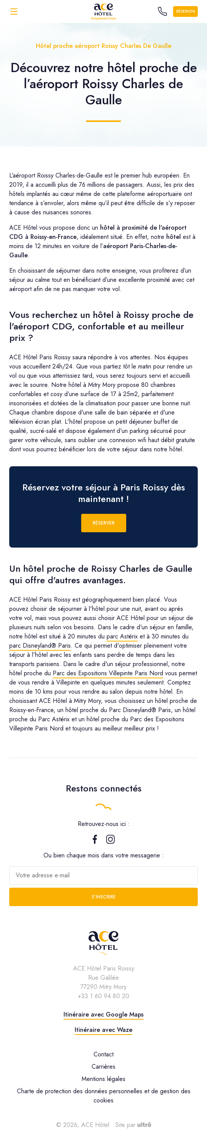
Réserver (185, 11)
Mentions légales (103, 1078)
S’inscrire (104, 896)
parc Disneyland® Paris (40, 645)
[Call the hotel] (162, 11)
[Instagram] (110, 841)
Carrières (103, 1066)
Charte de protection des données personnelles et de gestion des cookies (103, 1096)
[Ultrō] (144, 1124)
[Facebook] (95, 841)
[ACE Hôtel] (103, 11)
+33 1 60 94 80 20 (103, 996)
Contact (103, 1054)
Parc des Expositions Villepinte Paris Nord (108, 673)
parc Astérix (122, 636)
